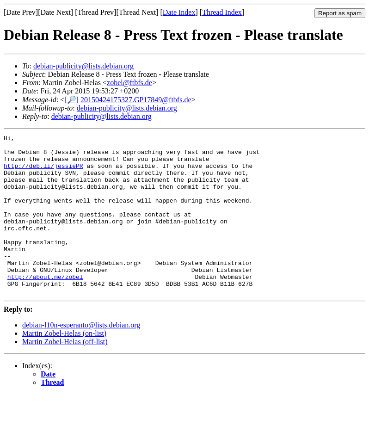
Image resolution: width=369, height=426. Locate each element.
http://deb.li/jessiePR (43, 172)
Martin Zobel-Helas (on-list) (64, 365)
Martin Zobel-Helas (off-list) (65, 373)
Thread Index (222, 12)
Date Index (179, 12)
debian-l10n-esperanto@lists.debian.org (81, 357)
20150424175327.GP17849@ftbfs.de (135, 100)
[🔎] (71, 100)
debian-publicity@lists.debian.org (83, 66)
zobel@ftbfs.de (129, 82)
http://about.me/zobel (45, 306)
